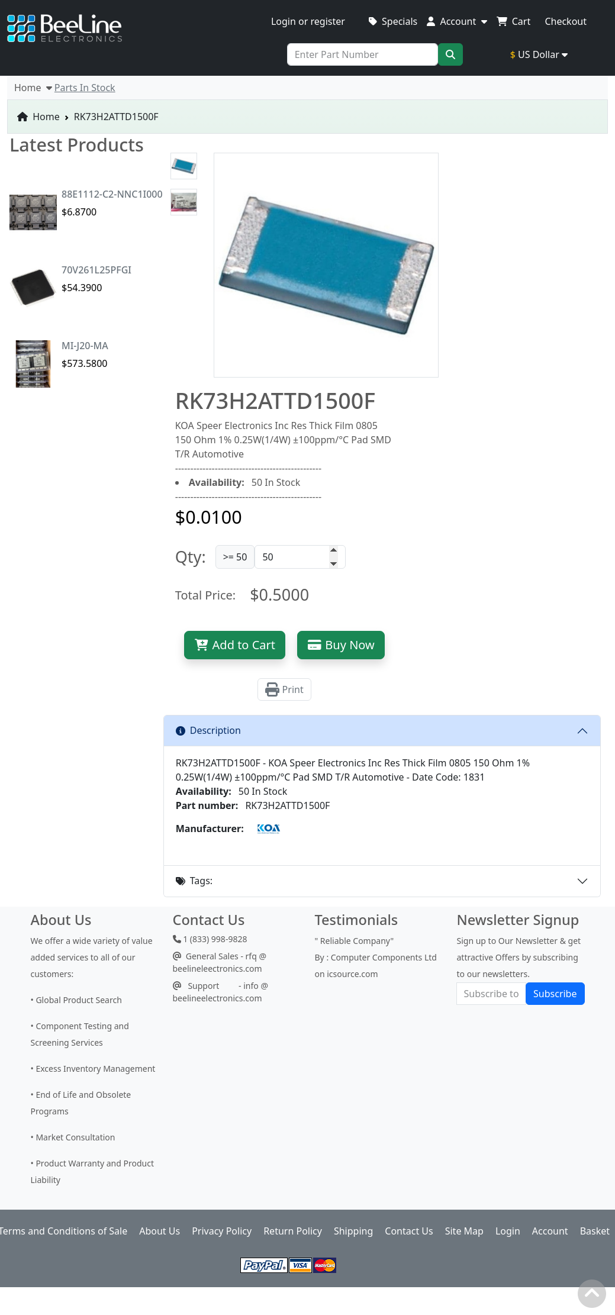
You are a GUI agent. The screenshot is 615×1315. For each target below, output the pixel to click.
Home (38, 116)
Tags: (194, 880)
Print (284, 689)
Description (208, 730)
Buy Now (341, 645)
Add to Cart (234, 645)
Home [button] (33, 87)
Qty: (190, 557)
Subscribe (555, 993)
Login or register (308, 21)
